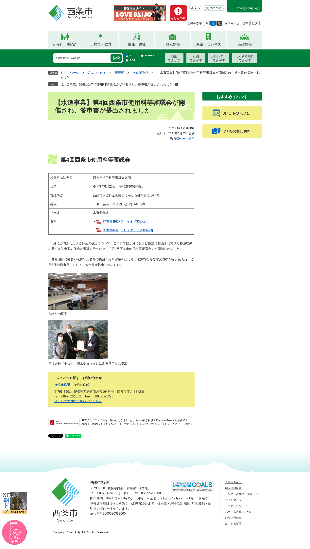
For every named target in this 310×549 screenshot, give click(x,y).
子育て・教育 (101, 44)
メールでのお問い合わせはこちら (78, 401)
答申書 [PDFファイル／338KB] (124, 221)
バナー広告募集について (240, 511)
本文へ (195, 7)
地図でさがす (174, 58)
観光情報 (173, 44)
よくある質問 (233, 523)
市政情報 (245, 44)
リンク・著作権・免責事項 (241, 494)
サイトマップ (233, 500)
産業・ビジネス (208, 44)
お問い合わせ (233, 517)
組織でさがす (195, 58)
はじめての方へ (214, 8)
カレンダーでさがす (219, 58)
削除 (176, 84)
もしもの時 (178, 18)
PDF (132, 60)
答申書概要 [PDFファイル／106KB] (128, 230)
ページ (149, 55)
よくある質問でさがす (244, 58)
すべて (133, 55)
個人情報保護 (233, 488)
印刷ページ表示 (184, 138)
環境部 (119, 72)
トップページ (69, 72)
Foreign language (248, 8)
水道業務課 (140, 72)
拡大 (255, 23)
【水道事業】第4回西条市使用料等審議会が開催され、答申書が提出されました (116, 84)
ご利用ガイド (233, 482)
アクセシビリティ (236, 505)
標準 (245, 23)
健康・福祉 (137, 44)
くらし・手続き (64, 44)
